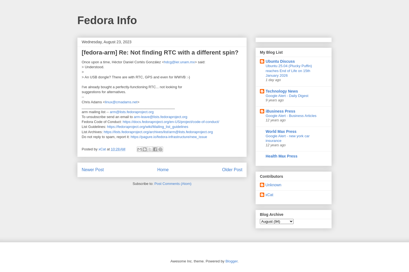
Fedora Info (107, 20)
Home (163, 169)
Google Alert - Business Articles (291, 116)
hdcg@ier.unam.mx (179, 62)
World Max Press (281, 131)
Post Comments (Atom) (172, 184)
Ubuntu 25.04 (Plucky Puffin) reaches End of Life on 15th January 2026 (289, 71)
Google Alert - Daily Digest (287, 96)
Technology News (282, 91)
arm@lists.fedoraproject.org (132, 112)
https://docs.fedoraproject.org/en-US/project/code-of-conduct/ (171, 122)
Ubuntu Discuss (280, 61)
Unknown (273, 185)
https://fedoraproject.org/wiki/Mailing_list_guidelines (147, 127)
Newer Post (93, 169)
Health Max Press (281, 156)
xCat (269, 195)
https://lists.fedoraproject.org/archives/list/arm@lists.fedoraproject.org (158, 132)
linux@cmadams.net (121, 102)
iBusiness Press (280, 111)
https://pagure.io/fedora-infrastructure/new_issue (168, 137)
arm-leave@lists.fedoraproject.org (160, 117)
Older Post (232, 169)
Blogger (231, 261)
